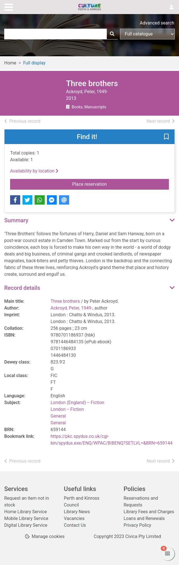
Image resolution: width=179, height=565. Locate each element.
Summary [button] (16, 220)
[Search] (112, 34)
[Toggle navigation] (8, 6)
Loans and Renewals (144, 518)
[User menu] (171, 7)
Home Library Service (25, 511)
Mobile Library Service (26, 518)
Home (10, 63)
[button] (166, 137)
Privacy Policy (137, 525)
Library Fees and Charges (149, 511)
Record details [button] (22, 287)
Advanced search (157, 23)
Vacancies (74, 518)
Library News (77, 511)
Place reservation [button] (107, 184)
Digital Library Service (25, 525)
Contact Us (75, 525)
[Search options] (147, 34)
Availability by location (34, 171)
